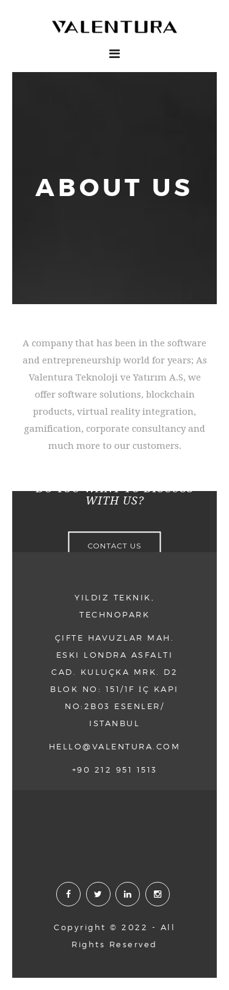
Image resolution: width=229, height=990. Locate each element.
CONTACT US (114, 546)
